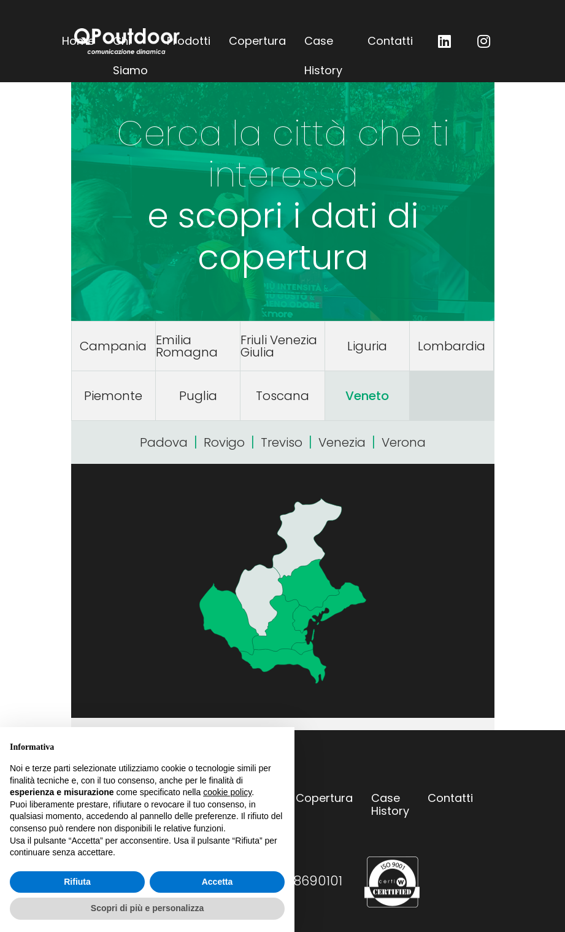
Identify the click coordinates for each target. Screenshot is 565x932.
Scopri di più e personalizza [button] (147, 908)
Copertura (257, 40)
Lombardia (451, 346)
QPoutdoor (127, 41)
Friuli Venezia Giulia (278, 346)
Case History (323, 44)
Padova (164, 442)
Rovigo (224, 442)
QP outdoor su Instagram (484, 41)
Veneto (367, 395)
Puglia (198, 395)
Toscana (282, 395)
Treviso (281, 442)
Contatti (390, 40)
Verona (404, 442)
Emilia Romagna (187, 346)
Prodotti (188, 40)
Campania (113, 346)
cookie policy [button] (227, 792)
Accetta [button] (217, 882)
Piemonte (113, 395)
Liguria (367, 346)
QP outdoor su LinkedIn (444, 41)
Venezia (342, 442)
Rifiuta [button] (77, 882)
